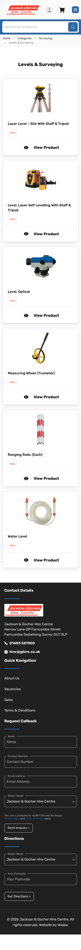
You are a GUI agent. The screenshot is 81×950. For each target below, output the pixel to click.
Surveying (45, 38)
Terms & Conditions (19, 710)
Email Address (16, 776)
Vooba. (63, 925)
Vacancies (12, 689)
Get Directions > (19, 896)
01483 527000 (19, 643)
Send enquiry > (18, 828)
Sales (8, 700)
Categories (25, 38)
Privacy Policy (12, 818)
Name (11, 736)
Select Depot (16, 795)
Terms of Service (34, 818)
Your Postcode (17, 873)
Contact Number (18, 756)
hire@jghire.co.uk (22, 651)
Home (6, 38)
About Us (11, 678)
